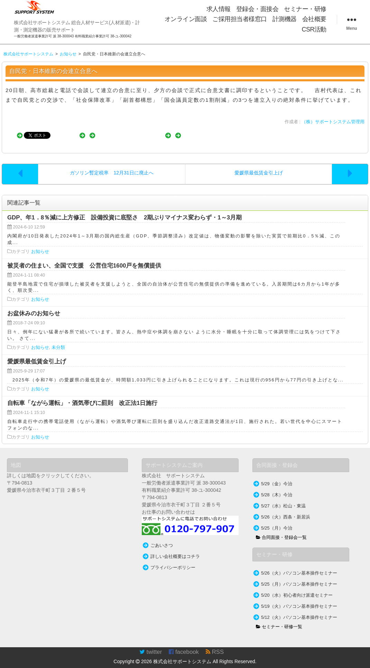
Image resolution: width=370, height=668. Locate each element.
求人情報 (218, 9)
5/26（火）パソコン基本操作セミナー (299, 566)
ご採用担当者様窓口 (239, 19)
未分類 (58, 340)
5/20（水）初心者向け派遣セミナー (297, 588)
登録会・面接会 (257, 9)
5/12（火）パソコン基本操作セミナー (299, 610)
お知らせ (40, 244)
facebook (184, 645)
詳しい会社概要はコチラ (175, 549)
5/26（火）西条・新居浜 (285, 510)
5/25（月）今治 (276, 521)
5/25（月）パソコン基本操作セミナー (299, 577)
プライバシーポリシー (172, 560)
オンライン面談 (186, 19)
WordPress (357, 664)
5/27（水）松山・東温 (283, 499)
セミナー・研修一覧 (279, 619)
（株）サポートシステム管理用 (333, 121)
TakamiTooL (314, 664)
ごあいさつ (161, 538)
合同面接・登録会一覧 (281, 530)
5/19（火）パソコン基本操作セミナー (299, 599)
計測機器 (284, 19)
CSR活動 (314, 29)
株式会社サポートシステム (182, 654)
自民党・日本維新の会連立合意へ (53, 71)
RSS (215, 645)
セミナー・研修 (305, 9)
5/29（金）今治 (276, 477)
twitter (150, 645)
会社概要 (314, 19)
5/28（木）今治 (276, 488)
